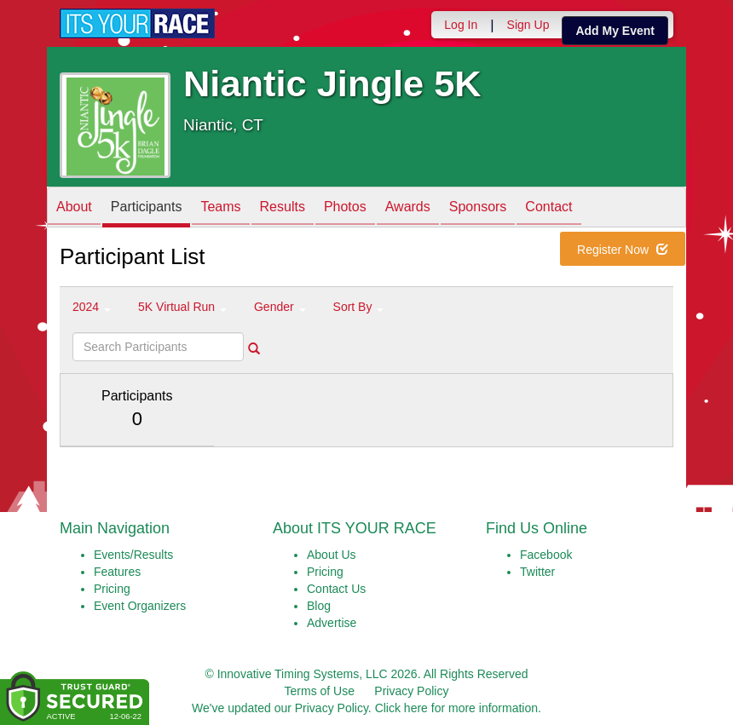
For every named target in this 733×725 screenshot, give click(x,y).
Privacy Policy (411, 691)
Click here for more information (456, 708)
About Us (331, 554)
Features (117, 571)
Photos (345, 208)
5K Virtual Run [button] (182, 307)
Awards (407, 208)
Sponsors (478, 208)
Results (282, 208)
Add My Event (615, 30)
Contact (548, 208)
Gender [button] (280, 307)
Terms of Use (320, 691)
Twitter (537, 571)
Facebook (546, 554)
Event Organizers (140, 606)
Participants (146, 208)
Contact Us (336, 589)
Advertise (331, 623)
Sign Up (528, 25)
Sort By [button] (358, 307)
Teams (220, 208)
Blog (319, 606)
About (74, 208)
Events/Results (133, 554)
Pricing (112, 589)
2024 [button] (91, 307)
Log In (460, 25)
